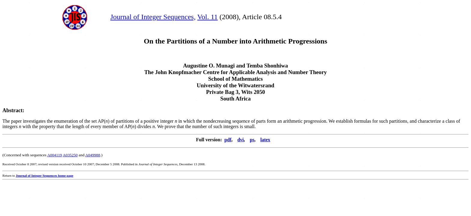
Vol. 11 (207, 17)
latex (265, 139)
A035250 (70, 155)
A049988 (92, 155)
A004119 (54, 155)
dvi (240, 139)
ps (252, 139)
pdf (227, 139)
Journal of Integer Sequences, (153, 17)
